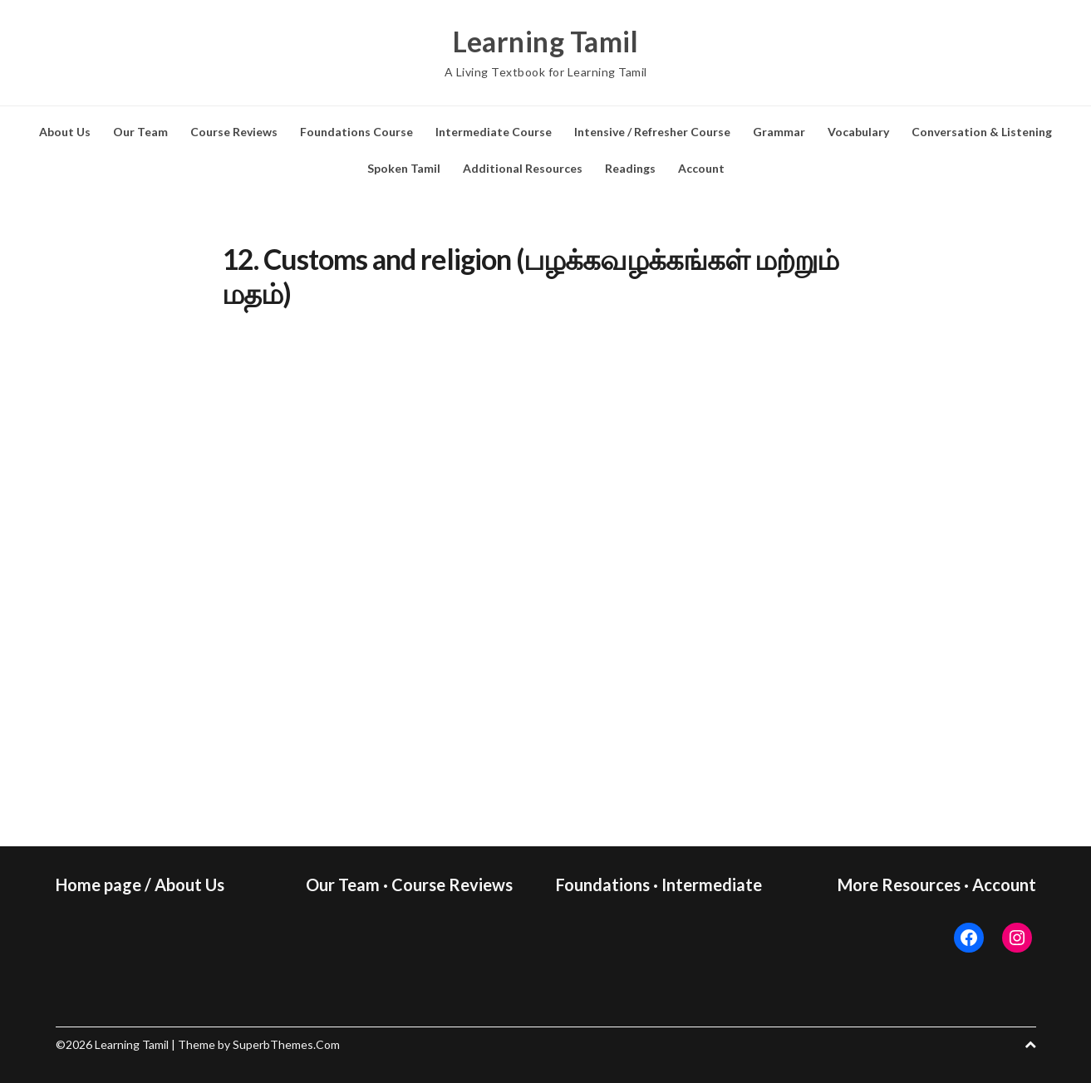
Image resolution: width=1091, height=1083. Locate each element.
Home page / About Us (140, 884)
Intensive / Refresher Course (652, 132)
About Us (65, 132)
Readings (630, 168)
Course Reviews (234, 132)
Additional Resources (522, 168)
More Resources (899, 884)
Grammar (779, 132)
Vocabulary (858, 132)
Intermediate (711, 884)
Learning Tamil (546, 41)
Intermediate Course (493, 132)
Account (701, 168)
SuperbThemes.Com (286, 1044)
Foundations (603, 884)
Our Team (140, 132)
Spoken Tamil (403, 168)
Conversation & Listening (982, 132)
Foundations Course (356, 132)
